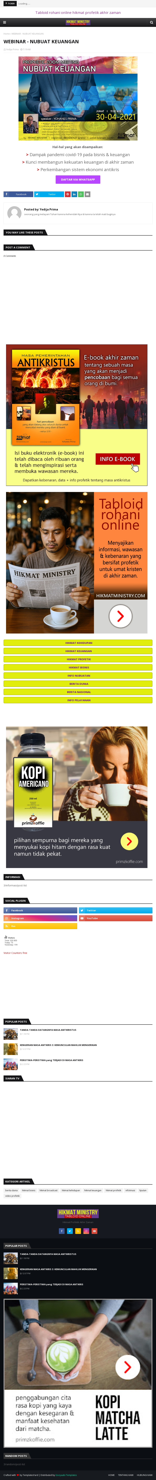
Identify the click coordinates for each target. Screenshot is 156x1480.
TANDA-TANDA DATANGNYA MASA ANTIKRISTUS (48, 1029)
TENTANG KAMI (125, 1475)
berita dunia (11, 1190)
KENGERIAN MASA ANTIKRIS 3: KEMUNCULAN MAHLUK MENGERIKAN (58, 1045)
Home (7, 33)
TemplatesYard (30, 1475)
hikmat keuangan (92, 1190)
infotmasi (130, 1190)
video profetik (12, 1195)
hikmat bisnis (28, 1190)
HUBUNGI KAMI (144, 1475)
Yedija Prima (12, 49)
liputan (142, 1190)
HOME (111, 1475)
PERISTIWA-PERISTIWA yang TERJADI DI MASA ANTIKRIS (51, 1060)
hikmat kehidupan (71, 1190)
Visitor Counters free (15, 953)
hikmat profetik (113, 1190)
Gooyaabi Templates (66, 1475)
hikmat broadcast (48, 1190)
